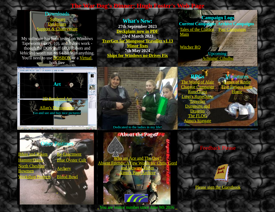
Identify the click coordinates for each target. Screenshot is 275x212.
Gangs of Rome (236, 82)
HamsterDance (31, 160)
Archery (64, 168)
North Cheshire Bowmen (31, 168)
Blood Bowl (67, 176)
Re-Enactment (69, 154)
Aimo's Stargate (197, 120)
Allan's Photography (56, 107)
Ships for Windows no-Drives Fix (137, 55)
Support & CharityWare (57, 29)
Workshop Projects (34, 176)
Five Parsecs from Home (237, 89)
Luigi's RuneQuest (198, 96)
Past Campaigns (232, 29)
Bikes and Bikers (33, 154)
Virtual (85, 58)
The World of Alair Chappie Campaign (197, 84)
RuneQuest (197, 91)
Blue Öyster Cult (71, 160)
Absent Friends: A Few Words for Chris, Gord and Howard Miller (137, 165)
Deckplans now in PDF (137, 31)
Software (58, 19)
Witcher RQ (190, 47)
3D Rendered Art (57, 98)
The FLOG (197, 116)
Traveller (197, 101)
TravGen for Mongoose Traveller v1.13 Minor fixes (137, 43)
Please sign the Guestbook (217, 185)
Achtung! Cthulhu (217, 58)
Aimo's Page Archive (137, 172)
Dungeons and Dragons (197, 108)
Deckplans (57, 24)
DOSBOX (62, 58)
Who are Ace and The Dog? (137, 158)
